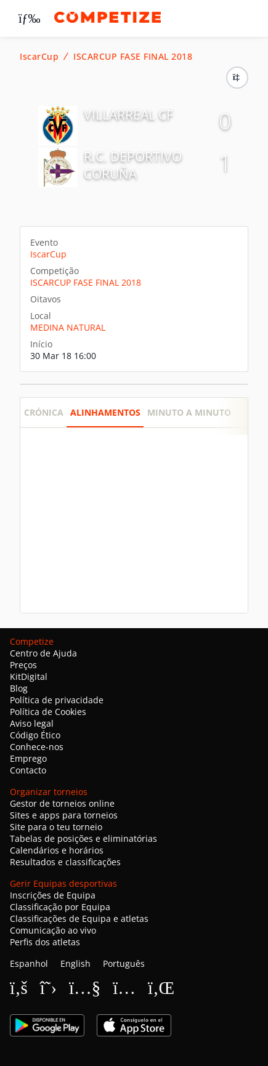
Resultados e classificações (65, 862)
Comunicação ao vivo (53, 930)
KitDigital (28, 676)
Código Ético (35, 735)
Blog (19, 688)
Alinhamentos (105, 412)
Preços (23, 665)
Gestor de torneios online (62, 803)
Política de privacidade (57, 700)
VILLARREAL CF (128, 114)
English (75, 963)
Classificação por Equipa (60, 907)
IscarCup (39, 57)
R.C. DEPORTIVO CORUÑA (133, 165)
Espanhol (29, 963)
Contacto (28, 770)
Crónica (43, 412)
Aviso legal (32, 723)
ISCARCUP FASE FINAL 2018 (132, 57)
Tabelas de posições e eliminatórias (83, 838)
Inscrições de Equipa (52, 895)
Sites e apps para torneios (64, 815)
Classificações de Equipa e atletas (79, 918)
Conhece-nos (36, 747)
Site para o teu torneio (56, 827)
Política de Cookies (48, 711)
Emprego (28, 758)
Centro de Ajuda (43, 653)
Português (124, 963)
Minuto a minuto (189, 412)
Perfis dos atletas (45, 942)
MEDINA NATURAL (67, 327)
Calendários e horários (57, 850)
